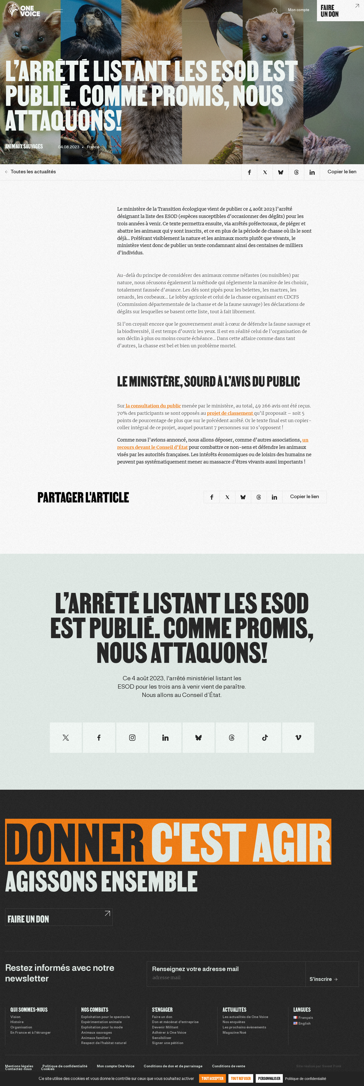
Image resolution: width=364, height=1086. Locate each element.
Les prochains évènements (244, 1027)
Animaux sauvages (96, 1032)
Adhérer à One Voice (169, 1032)
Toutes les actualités (30, 172)
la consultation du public (153, 406)
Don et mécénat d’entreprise (175, 1022)
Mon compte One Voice (115, 1066)
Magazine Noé (234, 1032)
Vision (15, 1017)
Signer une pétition (167, 1043)
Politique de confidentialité (64, 1066)
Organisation (21, 1027)
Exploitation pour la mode (102, 1027)
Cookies (47, 1069)
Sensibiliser (162, 1038)
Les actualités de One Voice (245, 1017)
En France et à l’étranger (30, 1032)
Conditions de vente (228, 1066)
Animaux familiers (95, 1038)
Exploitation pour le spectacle (105, 1017)
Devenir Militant (165, 1027)
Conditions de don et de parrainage (173, 1066)
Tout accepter (212, 1078)
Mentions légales (19, 1066)
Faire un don (162, 1017)
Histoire (17, 1022)
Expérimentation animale (101, 1022)
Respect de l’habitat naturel (103, 1043)
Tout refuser (241, 1078)
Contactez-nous (18, 1069)
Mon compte (298, 10)
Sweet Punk (331, 1066)
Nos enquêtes (234, 1022)
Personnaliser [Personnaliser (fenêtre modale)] (269, 1078)
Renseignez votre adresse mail (195, 969)
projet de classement (230, 413)
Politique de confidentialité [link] (305, 1079)
